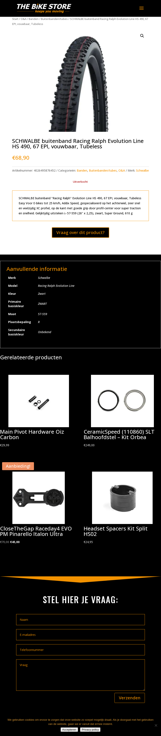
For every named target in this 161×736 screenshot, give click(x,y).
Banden (34, 19)
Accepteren (69, 729)
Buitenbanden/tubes (54, 19)
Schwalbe (142, 170)
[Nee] (156, 725)
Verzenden (129, 698)
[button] (142, 36)
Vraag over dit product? (80, 232)
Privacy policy (90, 729)
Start (15, 19)
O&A (23, 19)
